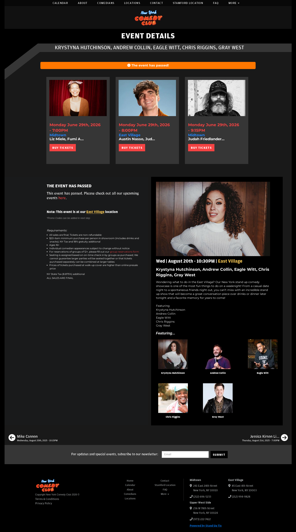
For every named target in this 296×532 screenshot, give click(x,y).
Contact (156, 3)
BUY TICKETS (62, 148)
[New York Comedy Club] (148, 17)
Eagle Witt (262, 373)
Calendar (60, 3)
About (83, 3)
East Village (95, 212)
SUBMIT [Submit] (219, 454)
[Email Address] (185, 454)
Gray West (218, 417)
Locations (132, 3)
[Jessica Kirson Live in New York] (265, 438)
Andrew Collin (218, 373)
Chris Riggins (173, 417)
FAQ (216, 3)
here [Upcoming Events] (62, 198)
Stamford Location (188, 3)
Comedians (105, 3)
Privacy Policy (43, 503)
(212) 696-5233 (202, 496)
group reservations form (124, 251)
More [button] (234, 3)
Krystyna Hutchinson (173, 373)
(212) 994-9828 (241, 496)
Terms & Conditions (47, 499)
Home (130, 480)
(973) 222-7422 (202, 519)
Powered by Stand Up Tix (206, 525)
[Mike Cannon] (33, 438)
